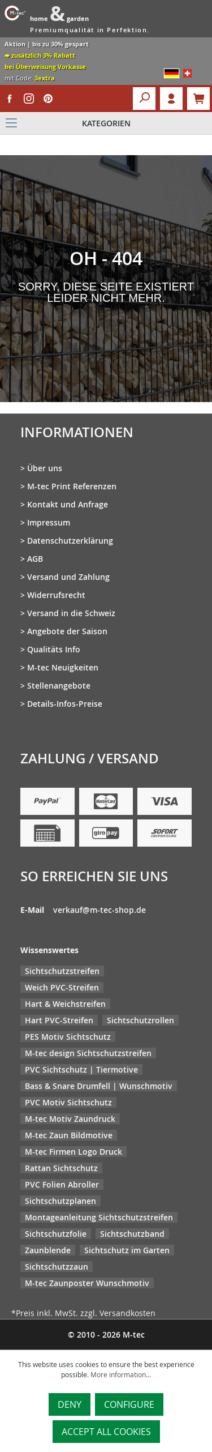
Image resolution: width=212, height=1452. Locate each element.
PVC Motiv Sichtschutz (68, 1102)
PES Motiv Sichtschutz (68, 1036)
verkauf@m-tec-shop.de (99, 909)
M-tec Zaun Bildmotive (69, 1135)
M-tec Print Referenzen (71, 486)
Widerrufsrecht (56, 595)
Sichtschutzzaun (56, 1266)
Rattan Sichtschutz (61, 1168)
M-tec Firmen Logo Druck (73, 1151)
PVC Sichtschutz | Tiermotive (81, 1069)
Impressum (48, 522)
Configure (129, 1404)
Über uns (44, 468)
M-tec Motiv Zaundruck (70, 1118)
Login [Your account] (171, 98)
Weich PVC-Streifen (62, 987)
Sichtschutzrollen (140, 1020)
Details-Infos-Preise (64, 703)
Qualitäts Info (53, 649)
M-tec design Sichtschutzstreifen (88, 1053)
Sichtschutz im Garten (127, 1250)
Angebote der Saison (67, 631)
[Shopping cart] (198, 98)
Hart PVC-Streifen (59, 1020)
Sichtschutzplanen (60, 1200)
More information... (120, 1374)
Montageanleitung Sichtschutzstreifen (99, 1217)
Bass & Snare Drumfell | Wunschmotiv (98, 1086)
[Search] (144, 98)
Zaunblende (48, 1250)
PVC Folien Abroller (62, 1184)
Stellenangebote (58, 685)
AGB (35, 558)
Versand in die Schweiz (71, 613)
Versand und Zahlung (68, 576)
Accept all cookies (106, 1431)
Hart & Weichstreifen (65, 1003)
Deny (69, 1404)
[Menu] (106, 123)
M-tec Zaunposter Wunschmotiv (87, 1283)
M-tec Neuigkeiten (62, 667)
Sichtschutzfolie (55, 1233)
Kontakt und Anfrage (67, 504)
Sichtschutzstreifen (62, 971)
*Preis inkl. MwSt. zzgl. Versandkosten (83, 1313)
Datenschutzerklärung (70, 540)
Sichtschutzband (132, 1233)
